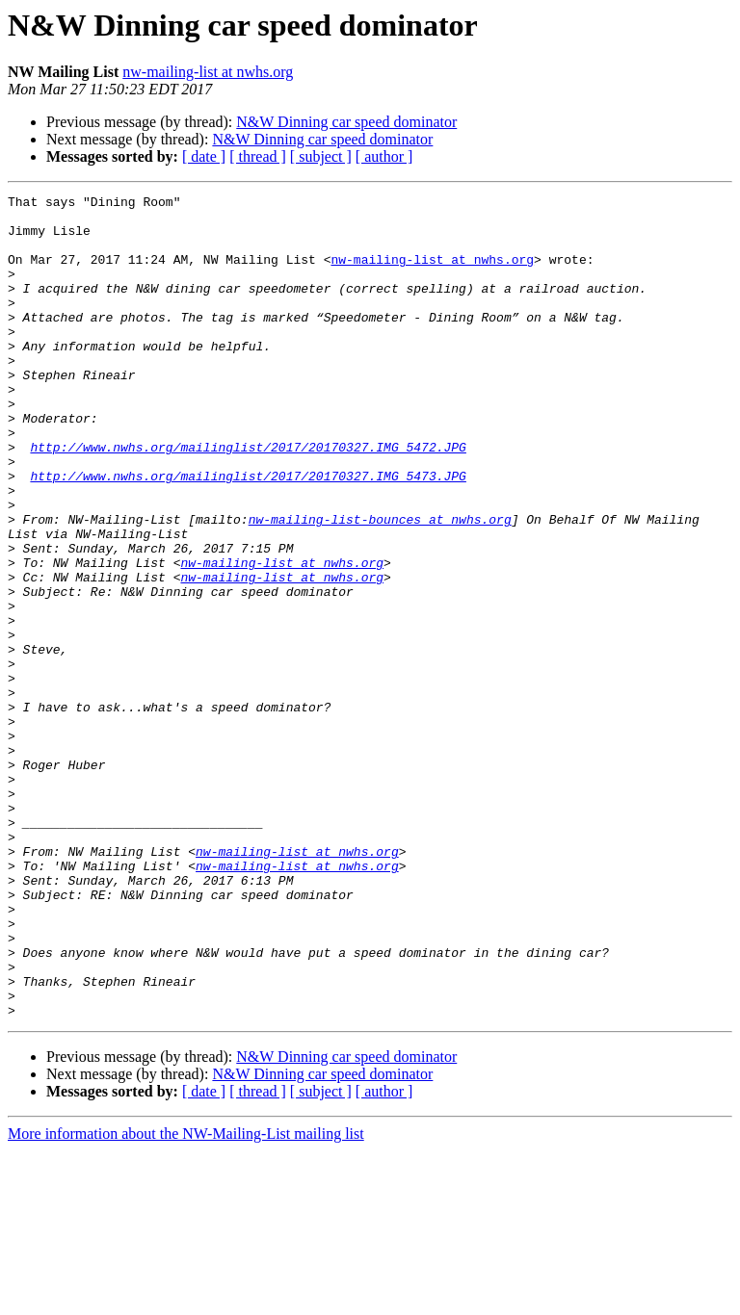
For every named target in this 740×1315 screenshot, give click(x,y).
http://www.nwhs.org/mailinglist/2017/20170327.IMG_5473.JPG (247, 533)
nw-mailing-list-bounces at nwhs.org (380, 585)
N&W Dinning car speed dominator (346, 122)
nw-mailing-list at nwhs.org (207, 72)
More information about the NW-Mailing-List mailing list (186, 1298)
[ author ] (384, 156)
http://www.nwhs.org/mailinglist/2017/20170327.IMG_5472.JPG (247, 498)
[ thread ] (257, 156)
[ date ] (203, 156)
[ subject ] (321, 156)
